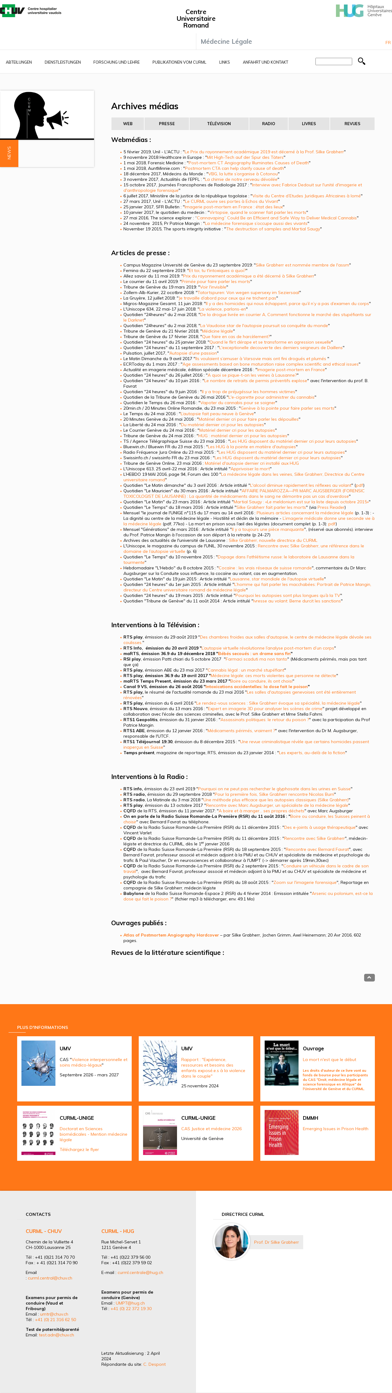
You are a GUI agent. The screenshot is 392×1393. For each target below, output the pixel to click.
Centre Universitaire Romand (196, 18)
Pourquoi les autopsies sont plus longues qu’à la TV (288, 595)
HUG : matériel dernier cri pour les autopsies (242, 435)
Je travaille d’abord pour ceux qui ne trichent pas (227, 298)
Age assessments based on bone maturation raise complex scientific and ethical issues (271, 364)
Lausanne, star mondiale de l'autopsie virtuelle (277, 579)
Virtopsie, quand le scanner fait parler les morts (257, 212)
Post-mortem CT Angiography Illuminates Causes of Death (249, 163)
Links (224, 62)
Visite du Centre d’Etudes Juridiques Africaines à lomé (306, 196)
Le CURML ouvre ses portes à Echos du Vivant (231, 201)
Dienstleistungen (63, 62)
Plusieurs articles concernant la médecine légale (305, 513)
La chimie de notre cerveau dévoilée (241, 179)
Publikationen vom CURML (179, 62)
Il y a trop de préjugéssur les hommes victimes (248, 391)
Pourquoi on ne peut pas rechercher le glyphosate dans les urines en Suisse (274, 788)
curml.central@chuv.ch (50, 1278)
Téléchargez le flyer (79, 1149)
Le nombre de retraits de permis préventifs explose (255, 380)
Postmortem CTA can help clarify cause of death (234, 168)
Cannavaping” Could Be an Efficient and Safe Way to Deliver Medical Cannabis (277, 218)
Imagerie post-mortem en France (291, 369)
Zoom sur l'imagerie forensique (305, 882)
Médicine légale (217, 331)
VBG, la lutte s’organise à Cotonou (243, 174)
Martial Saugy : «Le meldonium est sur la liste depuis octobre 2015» (301, 502)
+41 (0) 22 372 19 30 (131, 1308)
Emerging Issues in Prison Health (335, 1128)
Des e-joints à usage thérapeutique (320, 827)
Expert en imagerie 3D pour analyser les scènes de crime (265, 708)
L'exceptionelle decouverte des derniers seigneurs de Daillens (281, 347)
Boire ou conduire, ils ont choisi (261, 681)
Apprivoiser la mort (250, 468)
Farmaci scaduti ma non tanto (256, 659)
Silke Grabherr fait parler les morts (271, 507)
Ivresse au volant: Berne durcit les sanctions (297, 601)
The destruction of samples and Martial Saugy (273, 229)
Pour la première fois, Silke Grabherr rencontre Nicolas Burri (274, 794)
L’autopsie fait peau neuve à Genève (217, 413)
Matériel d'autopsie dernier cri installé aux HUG (252, 463)
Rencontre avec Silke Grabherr (314, 838)
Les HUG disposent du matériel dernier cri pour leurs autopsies (293, 441)
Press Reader (331, 507)
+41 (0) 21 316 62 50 (55, 1319)
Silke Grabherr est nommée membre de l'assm (302, 265)
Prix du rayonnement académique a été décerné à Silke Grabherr (248, 276)
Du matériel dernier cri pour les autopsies (222, 424)
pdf (359, 485)
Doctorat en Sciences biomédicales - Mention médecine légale (93, 1134)
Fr (388, 42)
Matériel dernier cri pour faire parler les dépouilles (249, 419)
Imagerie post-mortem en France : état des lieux (234, 207)
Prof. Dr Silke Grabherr (276, 1242)
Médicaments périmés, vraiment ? (241, 730)
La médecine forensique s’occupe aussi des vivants (256, 223)
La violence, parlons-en (222, 309)
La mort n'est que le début (329, 1059)
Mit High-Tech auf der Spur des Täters (245, 157)
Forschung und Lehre (116, 62)
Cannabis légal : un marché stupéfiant (246, 670)
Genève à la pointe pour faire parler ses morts (287, 408)
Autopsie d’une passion (193, 353)
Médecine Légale (226, 41)
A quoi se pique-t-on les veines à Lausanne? (252, 375)
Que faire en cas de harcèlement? (236, 336)
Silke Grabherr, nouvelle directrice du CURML (273, 540)
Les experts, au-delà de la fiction (312, 752)
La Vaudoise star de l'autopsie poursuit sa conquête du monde (264, 325)
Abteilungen (19, 62)
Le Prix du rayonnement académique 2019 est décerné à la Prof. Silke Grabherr (264, 152)
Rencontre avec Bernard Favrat (317, 849)
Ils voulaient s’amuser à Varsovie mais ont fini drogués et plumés (261, 358)
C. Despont (154, 1364)
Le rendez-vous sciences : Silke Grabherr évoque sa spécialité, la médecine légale (278, 703)
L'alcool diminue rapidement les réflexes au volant (300, 485)
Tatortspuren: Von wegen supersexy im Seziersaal (248, 292)
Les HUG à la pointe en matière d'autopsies (252, 446)
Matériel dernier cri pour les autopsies (237, 430)
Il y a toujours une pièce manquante (268, 529)
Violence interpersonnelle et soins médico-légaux (93, 1062)
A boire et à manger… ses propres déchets (261, 811)
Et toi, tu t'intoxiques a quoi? (217, 270)
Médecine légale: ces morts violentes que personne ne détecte (273, 675)
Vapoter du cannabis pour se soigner (237, 402)
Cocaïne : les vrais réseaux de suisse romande (265, 568)
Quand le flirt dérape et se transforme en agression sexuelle (270, 342)
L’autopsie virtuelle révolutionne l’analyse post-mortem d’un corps (268, 648)
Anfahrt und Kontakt (265, 62)
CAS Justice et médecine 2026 (211, 1128)
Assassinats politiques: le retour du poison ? (265, 719)
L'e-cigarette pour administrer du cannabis (271, 397)
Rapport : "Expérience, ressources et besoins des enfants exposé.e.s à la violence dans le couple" (213, 1068)
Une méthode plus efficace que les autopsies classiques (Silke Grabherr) (276, 800)
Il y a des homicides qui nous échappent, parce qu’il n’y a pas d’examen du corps (287, 303)
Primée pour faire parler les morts (216, 281)
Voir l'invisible (213, 287)
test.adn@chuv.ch (56, 1335)
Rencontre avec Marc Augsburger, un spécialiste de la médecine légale (277, 805)
